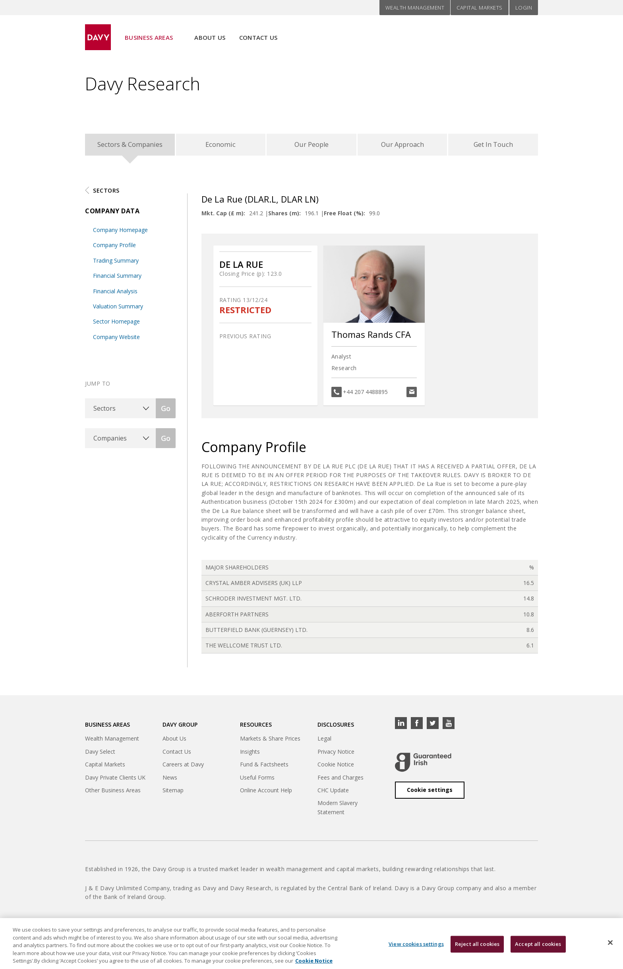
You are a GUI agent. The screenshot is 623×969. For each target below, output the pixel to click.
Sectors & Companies (130, 145)
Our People (311, 145)
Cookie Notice (335, 767)
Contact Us (258, 32)
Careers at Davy (183, 767)
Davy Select (100, 754)
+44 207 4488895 (365, 394)
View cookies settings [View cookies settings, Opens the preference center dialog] (416, 944)
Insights (250, 754)
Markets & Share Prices (270, 741)
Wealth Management (415, 7)
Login (523, 7)
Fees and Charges (340, 780)
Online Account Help (266, 793)
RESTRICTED (245, 313)
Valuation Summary (118, 309)
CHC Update (333, 793)
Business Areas (149, 32)
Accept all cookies (538, 944)
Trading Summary (116, 263)
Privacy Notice (335, 754)
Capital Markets (480, 7)
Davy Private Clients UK (115, 780)
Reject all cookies (477, 944)
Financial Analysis (115, 294)
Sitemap (173, 793)
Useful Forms (257, 780)
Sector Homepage (116, 324)
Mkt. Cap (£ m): (223, 216)
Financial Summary (117, 278)
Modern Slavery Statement (337, 810)
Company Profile (114, 248)
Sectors (106, 193)
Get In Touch (493, 145)
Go (165, 411)
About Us (209, 32)
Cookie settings (430, 792)
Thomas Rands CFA (371, 337)
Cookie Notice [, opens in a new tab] (314, 961)
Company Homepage (120, 232)
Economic (220, 145)
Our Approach (402, 145)
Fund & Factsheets (264, 767)
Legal (324, 741)
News (170, 780)
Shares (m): (284, 216)
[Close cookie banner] (610, 943)
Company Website (116, 339)
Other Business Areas (113, 793)
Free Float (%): (344, 216)
